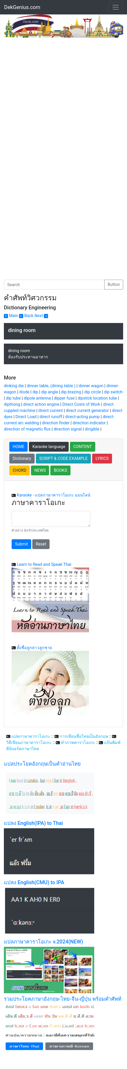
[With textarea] (51, 519)
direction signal (68, 429)
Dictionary (22, 458)
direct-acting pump (82, 416)
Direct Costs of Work (81, 404)
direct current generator (87, 410)
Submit (21, 544)
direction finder (56, 422)
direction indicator (89, 422)
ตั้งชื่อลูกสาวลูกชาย (34, 647)
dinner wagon (90, 385)
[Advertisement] (47, 76)
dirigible (92, 429)
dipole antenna (37, 398)
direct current (50, 410)
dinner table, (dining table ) (51, 385)
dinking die (14, 385)
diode (24, 392)
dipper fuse (64, 398)
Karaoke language (48, 446)
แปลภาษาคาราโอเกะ (30, 736)
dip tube (13, 398)
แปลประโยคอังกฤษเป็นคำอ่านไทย (42, 764)
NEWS (40, 470)
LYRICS (102, 458)
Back (26, 315)
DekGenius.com (22, 7)
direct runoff (50, 416)
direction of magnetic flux (27, 429)
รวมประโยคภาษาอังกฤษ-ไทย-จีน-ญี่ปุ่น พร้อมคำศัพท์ (62, 999)
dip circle (92, 392)
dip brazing (71, 392)
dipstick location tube (97, 398)
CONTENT (82, 446)
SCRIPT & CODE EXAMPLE (63, 458)
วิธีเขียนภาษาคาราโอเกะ (29, 742)
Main (11, 315)
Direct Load (25, 416)
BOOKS (60, 470)
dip (35, 392)
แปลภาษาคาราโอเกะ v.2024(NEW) (43, 942)
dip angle (49, 392)
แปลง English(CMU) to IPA (34, 882)
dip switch (113, 392)
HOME (18, 446)
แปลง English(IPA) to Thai (33, 823)
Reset (41, 544)
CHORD (19, 470)
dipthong (12, 404)
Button (114, 284)
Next (41, 315)
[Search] (54, 284)
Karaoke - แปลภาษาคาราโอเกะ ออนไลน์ (53, 495)
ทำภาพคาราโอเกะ (78, 742)
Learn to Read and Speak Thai (44, 564)
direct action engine (41, 404)
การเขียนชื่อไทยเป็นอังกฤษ (84, 736)
